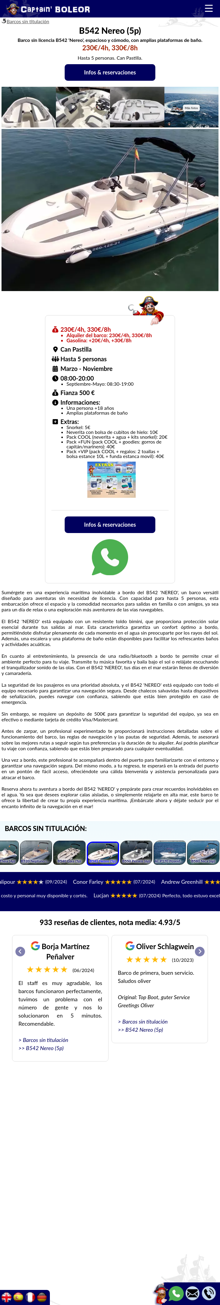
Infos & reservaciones (110, 72)
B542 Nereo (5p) (44, 1048)
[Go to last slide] (20, 951)
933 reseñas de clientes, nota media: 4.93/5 (110, 922)
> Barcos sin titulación (43, 1040)
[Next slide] (200, 951)
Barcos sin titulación (28, 21)
